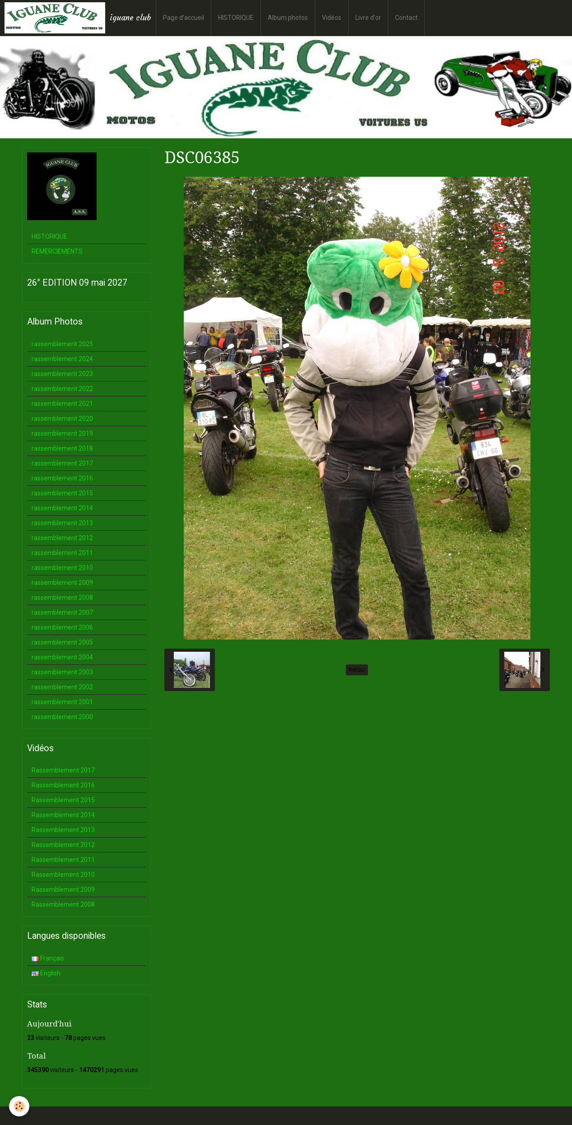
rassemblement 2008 (62, 597)
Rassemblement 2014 (63, 815)
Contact (406, 17)
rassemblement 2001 (62, 702)
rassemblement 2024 (62, 358)
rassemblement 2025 (62, 344)
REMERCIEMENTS (57, 251)
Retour (357, 670)
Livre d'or (368, 17)
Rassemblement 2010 (63, 874)
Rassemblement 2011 (63, 859)
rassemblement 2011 (62, 552)
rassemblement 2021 (62, 403)
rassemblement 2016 (62, 478)
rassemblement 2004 (62, 657)
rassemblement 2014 (62, 508)
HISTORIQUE (236, 17)
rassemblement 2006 (62, 627)
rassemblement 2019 (62, 433)
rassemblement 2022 (62, 388)
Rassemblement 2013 (63, 829)
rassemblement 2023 (62, 373)
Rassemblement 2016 (63, 785)
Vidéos (331, 17)
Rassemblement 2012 (63, 844)
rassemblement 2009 (62, 582)
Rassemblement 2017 (63, 770)
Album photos (288, 17)
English (46, 973)
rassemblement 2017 (62, 463)
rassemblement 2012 (62, 537)
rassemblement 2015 (62, 493)
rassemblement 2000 (62, 716)
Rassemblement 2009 (63, 889)
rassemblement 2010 (62, 567)
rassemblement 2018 (62, 448)
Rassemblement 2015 (63, 800)
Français (48, 958)
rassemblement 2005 (62, 642)
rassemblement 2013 (62, 523)
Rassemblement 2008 (63, 904)
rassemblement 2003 (62, 672)
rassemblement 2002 (62, 687)
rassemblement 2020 (62, 418)
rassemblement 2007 (62, 612)
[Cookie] (19, 1106)
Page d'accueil (183, 17)
